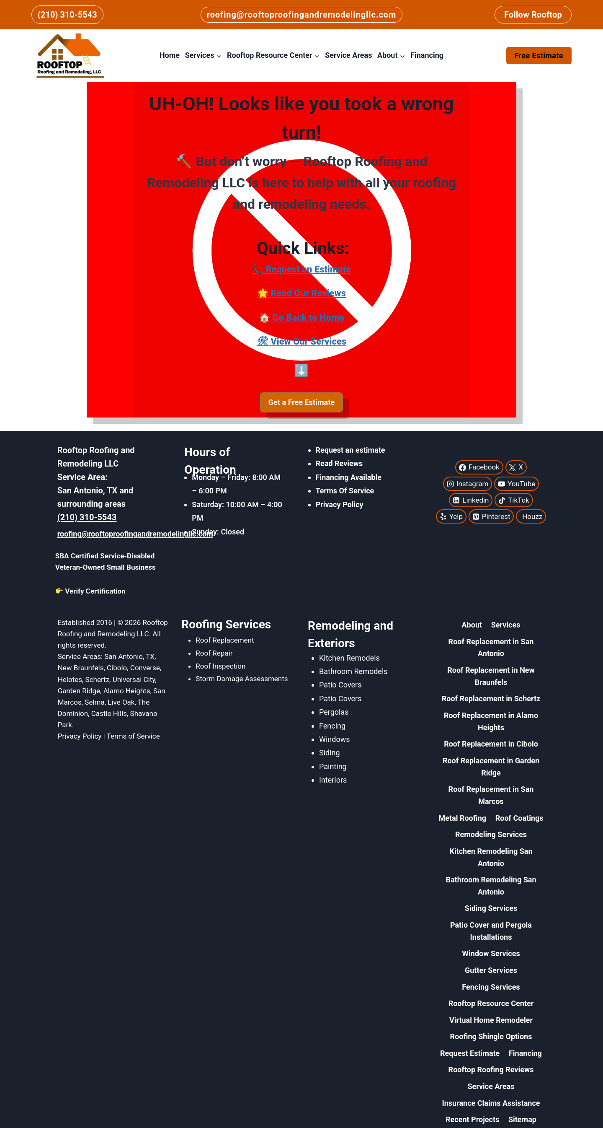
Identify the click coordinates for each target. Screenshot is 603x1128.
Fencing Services (491, 987)
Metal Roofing (462, 818)
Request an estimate (350, 450)
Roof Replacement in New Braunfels (491, 676)
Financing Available (348, 477)
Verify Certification (91, 591)
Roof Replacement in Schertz (491, 698)
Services (506, 624)
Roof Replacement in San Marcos (491, 795)
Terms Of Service (345, 490)
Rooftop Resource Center (491, 1003)
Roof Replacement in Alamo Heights (491, 721)
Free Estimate (539, 55)
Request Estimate (470, 1053)
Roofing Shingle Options (491, 1036)
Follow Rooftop (533, 15)
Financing (426, 55)
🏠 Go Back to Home (301, 317)
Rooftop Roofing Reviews (491, 1069)
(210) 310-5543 (67, 15)
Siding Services (491, 908)
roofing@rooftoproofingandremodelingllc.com (302, 15)
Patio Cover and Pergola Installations (491, 931)
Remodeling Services (491, 834)
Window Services (491, 953)
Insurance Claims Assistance (491, 1103)
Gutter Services (491, 970)
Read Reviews (339, 463)
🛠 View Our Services (301, 341)
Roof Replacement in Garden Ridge (491, 766)
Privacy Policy (339, 504)
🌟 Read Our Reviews (301, 293)
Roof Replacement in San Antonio (491, 647)
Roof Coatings (519, 818)
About (472, 624)
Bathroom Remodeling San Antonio (491, 885)
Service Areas (348, 55)
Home (170, 55)
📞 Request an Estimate (301, 269)
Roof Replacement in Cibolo (491, 743)
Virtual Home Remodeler (491, 1020)
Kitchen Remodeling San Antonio (490, 857)
